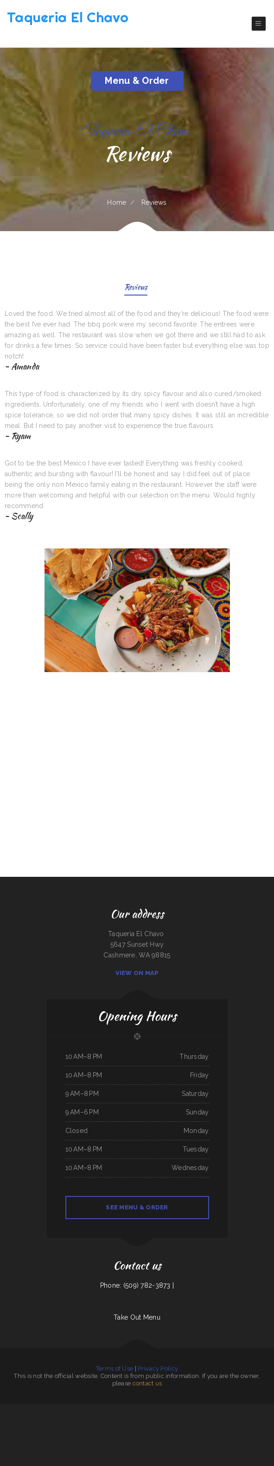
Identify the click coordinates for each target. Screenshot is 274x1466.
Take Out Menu (137, 1317)
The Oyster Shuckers (153, 1430)
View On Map (137, 972)
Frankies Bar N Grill (64, 1430)
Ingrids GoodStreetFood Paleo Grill (123, 1430)
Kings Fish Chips (226, 1430)
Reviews (136, 287)
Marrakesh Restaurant (89, 1419)
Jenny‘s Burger (265, 1419)
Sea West (78, 1419)
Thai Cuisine (100, 1430)
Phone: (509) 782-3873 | (137, 1285)
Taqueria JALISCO (255, 1419)
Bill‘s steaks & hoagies (49, 1419)
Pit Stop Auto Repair (121, 1419)
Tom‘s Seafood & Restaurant (151, 1419)
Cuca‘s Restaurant (166, 1430)
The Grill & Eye (53, 1430)
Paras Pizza (92, 1430)
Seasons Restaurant (140, 1430)
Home (116, 202)
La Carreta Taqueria (166, 1419)
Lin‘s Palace (132, 1419)
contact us (147, 1383)
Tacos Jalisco (108, 1430)
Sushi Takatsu (22, 1419)
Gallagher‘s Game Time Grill (80, 1430)
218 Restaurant (244, 1419)
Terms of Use (114, 1368)
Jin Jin (181, 1430)
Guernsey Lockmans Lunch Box (192, 1419)
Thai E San (140, 1419)
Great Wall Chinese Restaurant (106, 1419)
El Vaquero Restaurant (197, 1430)
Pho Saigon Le (209, 1430)
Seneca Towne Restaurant (34, 1419)
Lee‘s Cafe (187, 1430)
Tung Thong (218, 1430)
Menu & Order (137, 80)
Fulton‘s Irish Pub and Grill (209, 1419)
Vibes (58, 1419)
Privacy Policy (158, 1368)
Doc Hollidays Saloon (68, 1419)
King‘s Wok (175, 1430)
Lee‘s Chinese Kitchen (232, 1419)
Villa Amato (222, 1419)
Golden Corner (178, 1419)
